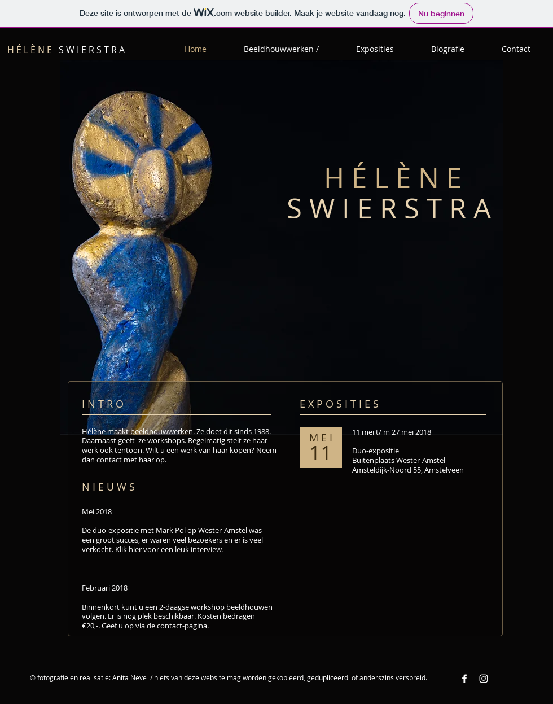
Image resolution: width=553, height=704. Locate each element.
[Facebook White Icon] (464, 678)
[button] (281, 49)
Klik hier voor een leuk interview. (169, 549)
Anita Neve (129, 677)
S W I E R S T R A (66, 49)
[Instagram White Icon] (483, 678)
